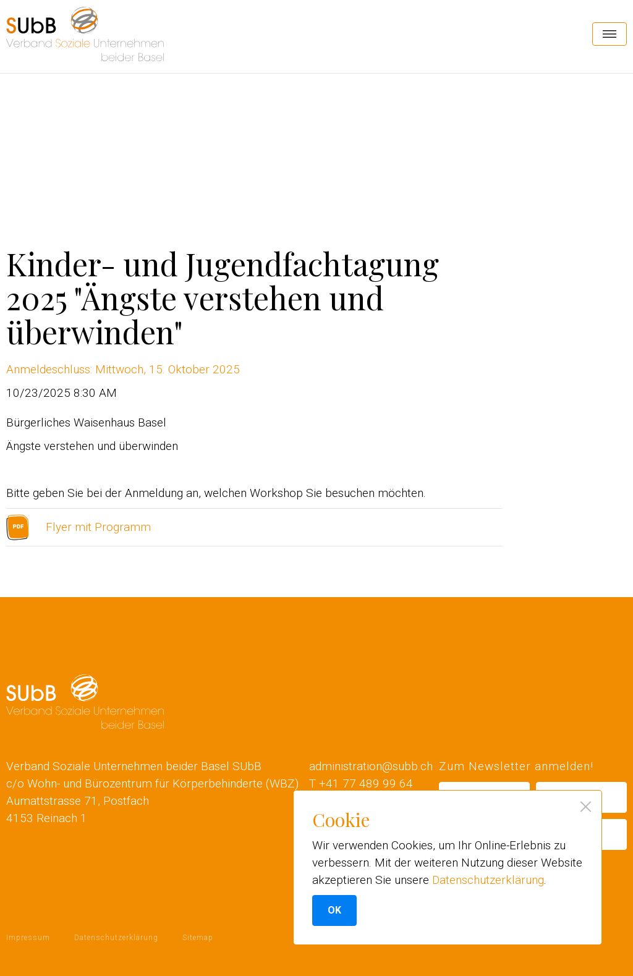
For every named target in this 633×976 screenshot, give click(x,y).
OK (334, 910)
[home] (85, 34)
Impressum (28, 937)
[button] (609, 34)
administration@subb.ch (371, 766)
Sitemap (197, 937)
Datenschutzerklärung (116, 937)
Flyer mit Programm (98, 527)
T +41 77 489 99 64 (361, 783)
